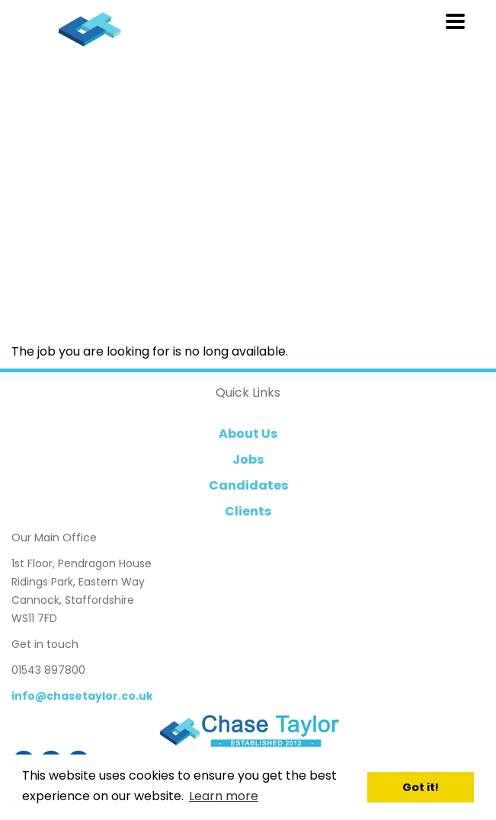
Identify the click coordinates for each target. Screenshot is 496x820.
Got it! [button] (420, 787)
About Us (248, 433)
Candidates (248, 485)
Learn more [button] (223, 796)
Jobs (248, 459)
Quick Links (248, 392)
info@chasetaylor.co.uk (82, 696)
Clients (248, 511)
